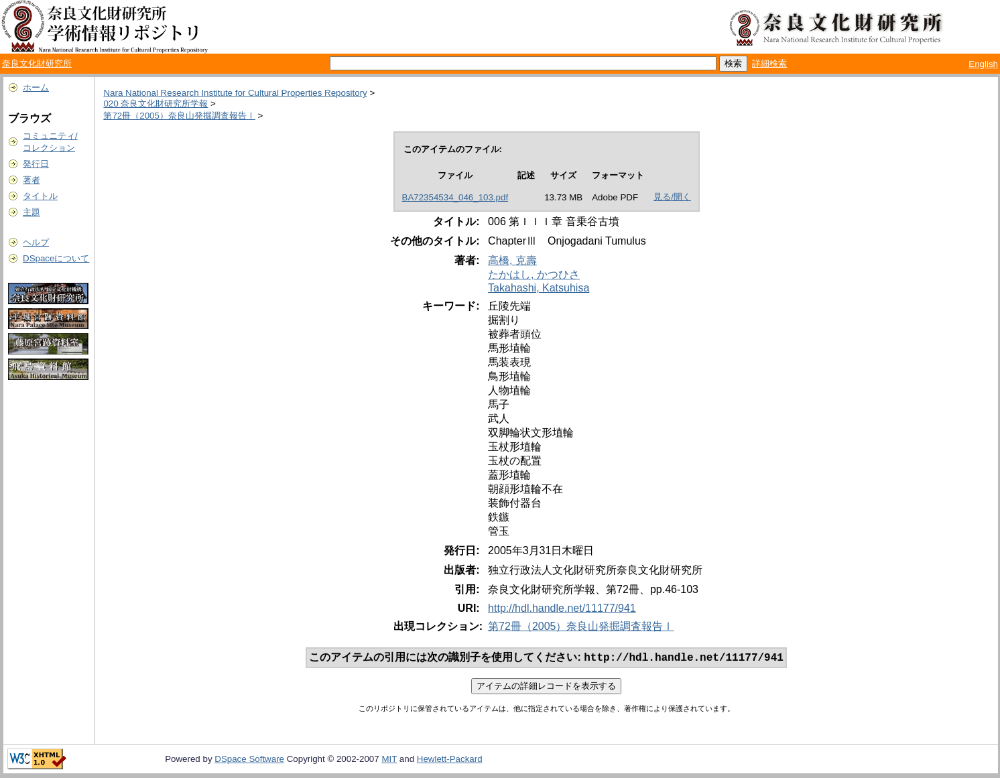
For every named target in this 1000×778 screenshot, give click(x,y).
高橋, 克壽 (512, 260)
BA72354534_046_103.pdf (455, 197)
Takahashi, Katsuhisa (538, 288)
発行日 (36, 164)
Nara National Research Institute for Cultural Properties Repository (235, 93)
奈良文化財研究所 (37, 63)
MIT (389, 760)
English (983, 64)
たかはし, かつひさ (534, 274)
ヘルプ (36, 242)
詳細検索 (769, 63)
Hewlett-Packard (450, 760)
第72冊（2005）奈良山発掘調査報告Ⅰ (179, 116)
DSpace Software (249, 760)
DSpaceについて (56, 258)
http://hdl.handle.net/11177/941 (562, 608)
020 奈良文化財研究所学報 (155, 104)
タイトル (40, 196)
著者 (31, 180)
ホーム (36, 87)
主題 (31, 212)
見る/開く (672, 197)
